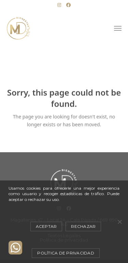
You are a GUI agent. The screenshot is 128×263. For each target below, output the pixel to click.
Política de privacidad (65, 252)
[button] (118, 28)
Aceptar (46, 226)
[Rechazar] (119, 221)
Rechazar (83, 226)
